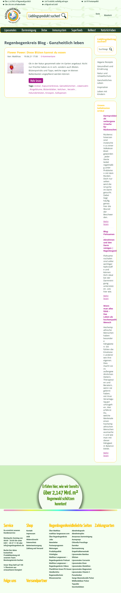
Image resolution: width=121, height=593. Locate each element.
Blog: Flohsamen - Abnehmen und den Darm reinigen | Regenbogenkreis (108, 241)
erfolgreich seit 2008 (50, 4)
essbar (37, 85)
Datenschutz (31, 542)
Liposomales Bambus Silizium (80, 555)
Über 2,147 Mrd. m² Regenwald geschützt (17, 1)
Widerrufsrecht (32, 540)
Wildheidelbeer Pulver (80, 581)
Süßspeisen (60, 92)
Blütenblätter (49, 89)
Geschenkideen (78, 587)
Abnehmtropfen (78, 534)
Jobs (51, 540)
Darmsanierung (78, 548)
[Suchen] (64, 16)
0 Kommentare (48, 56)
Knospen (49, 92)
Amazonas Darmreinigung (82, 537)
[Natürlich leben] (108, 30)
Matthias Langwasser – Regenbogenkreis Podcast (59, 558)
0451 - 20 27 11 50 (11, 543)
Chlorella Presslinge (80, 542)
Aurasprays (76, 540)
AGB (28, 537)
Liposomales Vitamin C (81, 572)
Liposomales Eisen (79, 563)
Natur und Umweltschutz (104, 74)
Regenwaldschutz (56, 575)
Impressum (30, 534)
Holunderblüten (36, 92)
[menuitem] (47, 16)
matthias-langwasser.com (59, 534)
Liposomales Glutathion (81, 566)
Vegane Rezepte (105, 62)
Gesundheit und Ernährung (105, 67)
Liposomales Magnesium (81, 569)
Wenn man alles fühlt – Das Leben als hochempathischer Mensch (108, 314)
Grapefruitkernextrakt (80, 551)
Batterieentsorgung (33, 546)
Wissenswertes (55, 578)
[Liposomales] (10, 30)
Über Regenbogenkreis (58, 537)
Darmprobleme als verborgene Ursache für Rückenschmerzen (108, 122)
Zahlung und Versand (34, 548)
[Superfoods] (77, 30)
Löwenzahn (82, 85)
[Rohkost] (91, 30)
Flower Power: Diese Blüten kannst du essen (36, 52)
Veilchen (61, 89)
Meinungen (53, 548)
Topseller (75, 584)
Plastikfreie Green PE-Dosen (60, 569)
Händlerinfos (54, 572)
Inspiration (102, 87)
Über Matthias (54, 531)
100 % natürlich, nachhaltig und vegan (55, 1)
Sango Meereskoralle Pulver (83, 578)
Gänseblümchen (67, 85)
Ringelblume (36, 89)
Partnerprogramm (56, 546)
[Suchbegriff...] (47, 15)
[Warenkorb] (108, 16)
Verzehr (71, 89)
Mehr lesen (106, 223)
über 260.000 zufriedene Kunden (14, 4)
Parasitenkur (77, 575)
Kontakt (29, 531)
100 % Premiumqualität (90, 1)
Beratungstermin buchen (13, 560)
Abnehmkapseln (78, 531)
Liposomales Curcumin (81, 560)
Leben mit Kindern (102, 93)
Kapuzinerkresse (50, 85)
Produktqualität (55, 551)
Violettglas (53, 554)
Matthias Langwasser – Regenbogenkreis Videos (59, 564)
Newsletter (53, 542)
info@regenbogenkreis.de (14, 546)
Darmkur (75, 546)
